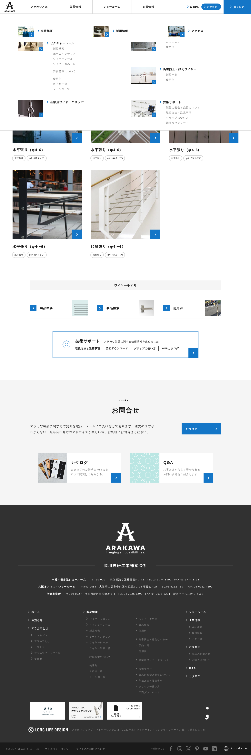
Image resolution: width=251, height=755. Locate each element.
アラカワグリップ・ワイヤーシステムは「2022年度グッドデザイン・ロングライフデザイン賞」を (140, 729)
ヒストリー (41, 647)
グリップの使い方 (149, 686)
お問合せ (212, 6)
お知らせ (37, 620)
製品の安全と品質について (155, 674)
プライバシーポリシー (58, 749)
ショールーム (112, 6)
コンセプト (41, 635)
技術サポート (147, 668)
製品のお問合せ (201, 654)
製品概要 (171, 19)
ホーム (35, 612)
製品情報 (75, 6)
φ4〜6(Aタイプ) (36, 158)
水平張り (19, 158)
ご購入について (201, 659)
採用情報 (197, 633)
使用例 (219, 19)
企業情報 (148, 6)
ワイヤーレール (98, 642)
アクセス (197, 639)
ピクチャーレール (100, 624)
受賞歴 (38, 658)
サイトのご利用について (90, 749)
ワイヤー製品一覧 (100, 648)
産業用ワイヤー (155, 660)
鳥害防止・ (153, 639)
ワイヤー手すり (148, 619)
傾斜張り (97, 254)
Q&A (192, 668)
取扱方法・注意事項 (151, 680)
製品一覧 (144, 645)
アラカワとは (39, 6)
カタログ (239, 6)
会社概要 (197, 627)
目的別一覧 (96, 671)
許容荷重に (100, 657)
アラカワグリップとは (47, 653)
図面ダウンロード (149, 692)
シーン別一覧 (97, 677)
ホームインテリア (100, 636)
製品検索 (195, 19)
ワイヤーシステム (100, 619)
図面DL (194, 6)
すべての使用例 (127, 55)
